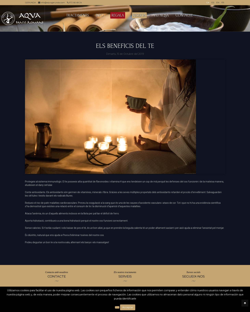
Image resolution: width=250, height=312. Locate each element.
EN (217, 2)
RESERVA (139, 15)
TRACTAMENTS (77, 15)
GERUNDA (30, 2)
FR (222, 2)
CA (207, 2)
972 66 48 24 (74, 2)
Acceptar (127, 307)
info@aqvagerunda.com (51, 2)
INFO (99, 15)
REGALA (117, 15)
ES (213, 2)
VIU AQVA (161, 15)
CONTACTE (184, 15)
